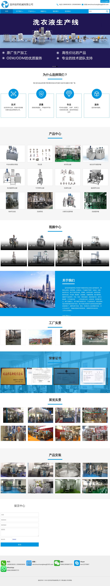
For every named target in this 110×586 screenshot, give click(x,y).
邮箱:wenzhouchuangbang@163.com (96, 4)
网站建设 (63, 580)
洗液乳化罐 (67, 188)
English (106, 1)
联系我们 (68, 11)
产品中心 (31, 11)
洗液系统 (40, 211)
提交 (19, 544)
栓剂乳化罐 (67, 164)
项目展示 (56, 11)
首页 (6, 11)
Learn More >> (66, 315)
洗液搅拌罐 (95, 211)
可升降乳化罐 (40, 188)
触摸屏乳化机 (95, 188)
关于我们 (19, 11)
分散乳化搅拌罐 (68, 211)
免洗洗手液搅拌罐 (95, 164)
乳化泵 (40, 164)
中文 (102, 1)
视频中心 (43, 11)
